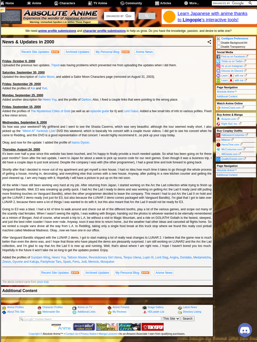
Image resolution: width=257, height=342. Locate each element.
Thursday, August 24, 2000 (21, 149)
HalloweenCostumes (232, 135)
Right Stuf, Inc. (229, 123)
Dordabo (185, 257)
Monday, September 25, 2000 (22, 95)
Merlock (93, 261)
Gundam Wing (40, 257)
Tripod (55, 65)
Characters (67, 3)
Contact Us (72, 333)
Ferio (76, 261)
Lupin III (148, 257)
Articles (165, 3)
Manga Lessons (108, 333)
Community (133, 3)
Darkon (86, 99)
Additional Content (227, 96)
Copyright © (35, 333)
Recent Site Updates (35, 52)
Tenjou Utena (132, 257)
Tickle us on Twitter (232, 61)
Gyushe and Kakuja (26, 261)
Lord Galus (130, 111)
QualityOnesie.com (231, 159)
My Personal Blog (107, 52)
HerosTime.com (230, 144)
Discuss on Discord (232, 71)
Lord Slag (161, 257)
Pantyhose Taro (50, 261)
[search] (229, 3)
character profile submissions (104, 31)
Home (10, 3)
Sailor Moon (46, 77)
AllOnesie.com (229, 154)
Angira (174, 257)
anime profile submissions (57, 31)
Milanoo (225, 140)
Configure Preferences (234, 38)
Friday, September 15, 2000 (21, 107)
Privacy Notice (88, 333)
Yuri (44, 88)
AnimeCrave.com (231, 107)
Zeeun (6, 261)
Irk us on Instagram (232, 66)
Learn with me (232, 75)
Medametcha (202, 257)
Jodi (84, 261)
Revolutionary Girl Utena (105, 257)
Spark (67, 261)
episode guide (99, 111)
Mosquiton (107, 261)
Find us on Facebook (233, 56)
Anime (36, 3)
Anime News (144, 52)
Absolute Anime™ (227, 91)
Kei (33, 88)
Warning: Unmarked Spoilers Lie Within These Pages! (60, 22)
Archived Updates (77, 52)
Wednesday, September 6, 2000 (24, 122)
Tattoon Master (77, 257)
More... (194, 3)
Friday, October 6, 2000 (18, 61)
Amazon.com (228, 119)
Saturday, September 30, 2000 (23, 72)
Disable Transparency (231, 46)
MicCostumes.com (231, 149)
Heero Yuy (49, 99)
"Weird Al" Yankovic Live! (38, 131)
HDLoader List (156, 311)
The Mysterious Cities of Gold (50, 111)
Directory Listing (192, 311)
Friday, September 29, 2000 (21, 84)
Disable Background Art (232, 42)
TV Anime (100, 3)
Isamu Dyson (80, 142)
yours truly (42, 282)
